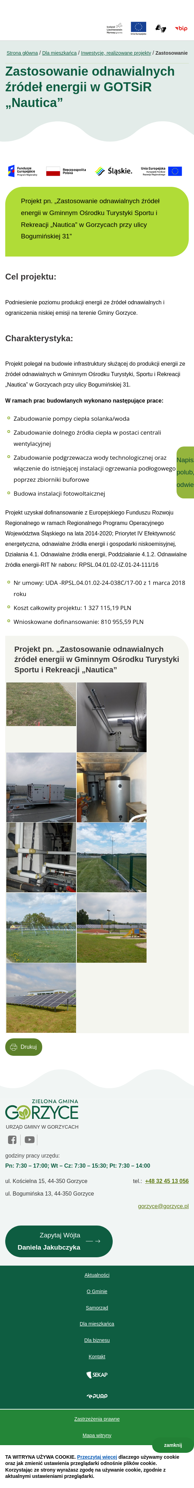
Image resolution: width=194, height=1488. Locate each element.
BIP (181, 28)
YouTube (29, 1139)
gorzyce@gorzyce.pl (163, 1206)
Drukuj (29, 1047)
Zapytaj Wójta (48, 1242)
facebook (13, 1139)
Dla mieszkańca (59, 53)
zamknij (173, 1445)
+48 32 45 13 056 (167, 1181)
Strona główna (22, 53)
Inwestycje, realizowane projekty (116, 53)
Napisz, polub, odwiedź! (185, 472)
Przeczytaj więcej (97, 1457)
